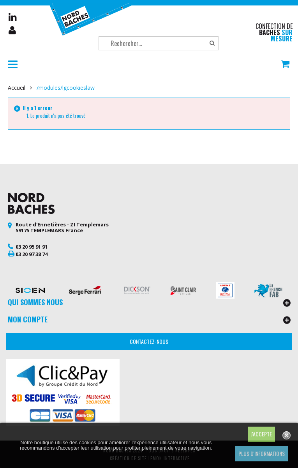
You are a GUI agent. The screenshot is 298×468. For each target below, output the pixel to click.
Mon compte (13, 30)
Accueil (16, 88)
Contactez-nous (149, 341)
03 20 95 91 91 (32, 246)
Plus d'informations (261, 453)
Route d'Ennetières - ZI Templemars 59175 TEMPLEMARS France (62, 227)
